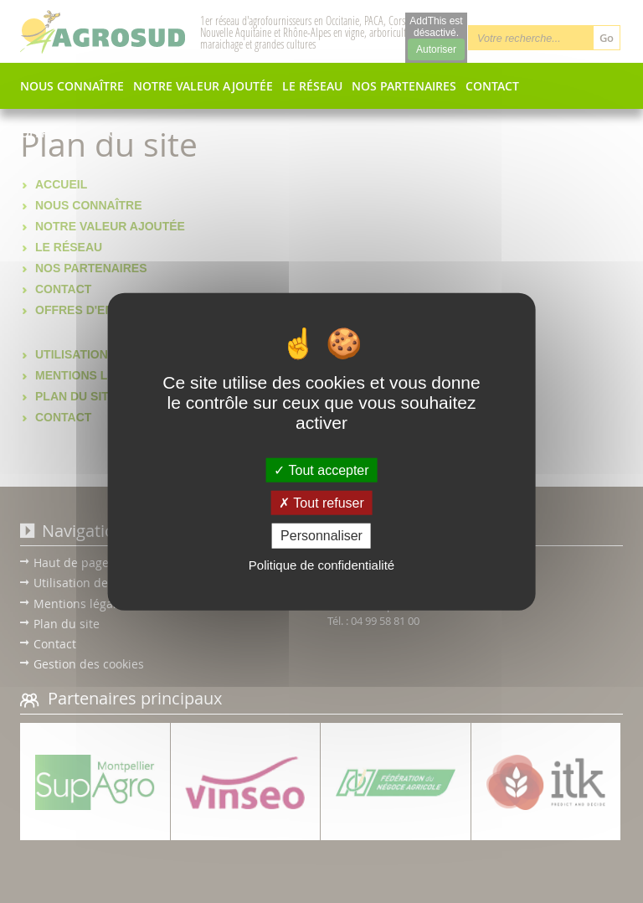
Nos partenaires (404, 86)
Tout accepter (321, 470)
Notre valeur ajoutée (203, 86)
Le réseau (312, 86)
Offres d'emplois (73, 133)
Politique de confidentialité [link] (321, 564)
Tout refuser (321, 503)
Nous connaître (72, 86)
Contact (492, 86)
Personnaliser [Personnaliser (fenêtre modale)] (321, 536)
